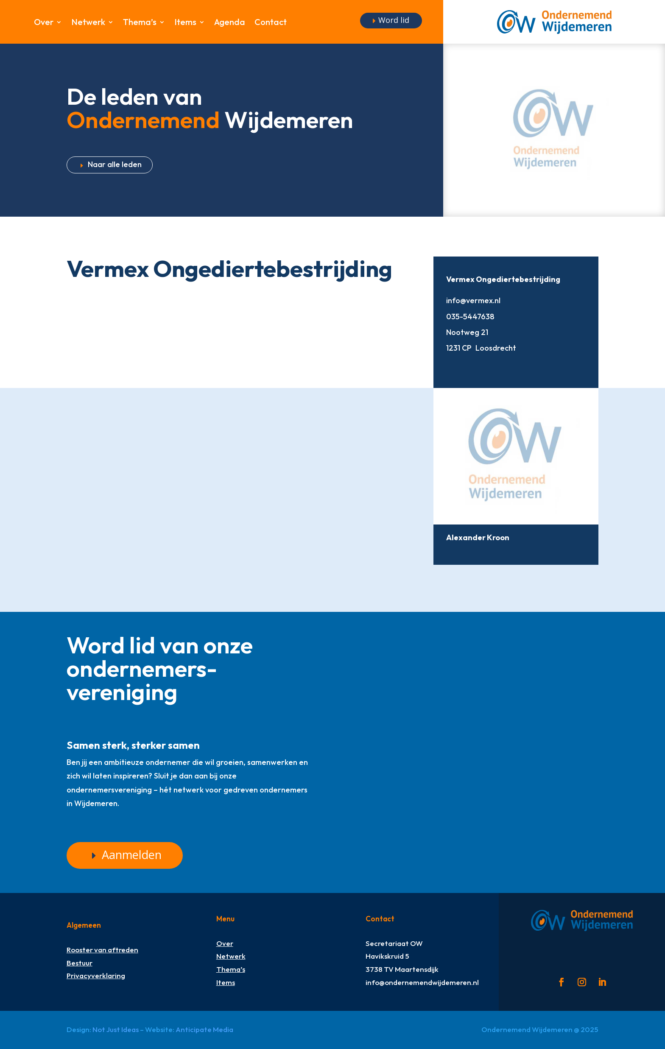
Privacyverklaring (96, 975)
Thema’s (139, 23)
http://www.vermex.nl (452, 366)
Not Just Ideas (115, 1029)
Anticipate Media (204, 1029)
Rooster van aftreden (102, 949)
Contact (270, 23)
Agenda (229, 23)
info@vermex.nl (473, 300)
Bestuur (79, 962)
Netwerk (88, 23)
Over (43, 23)
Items (185, 23)
